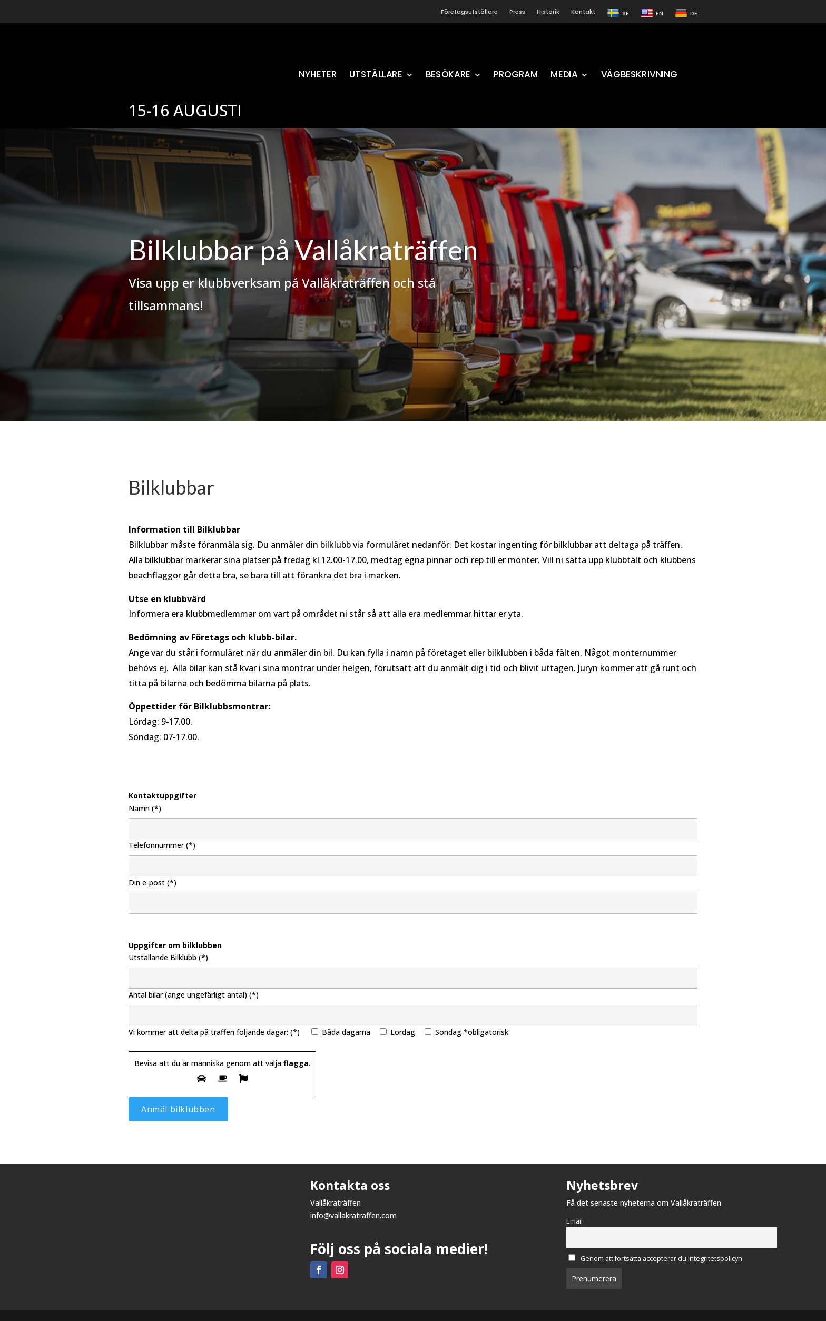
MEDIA (563, 76)
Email (574, 1221)
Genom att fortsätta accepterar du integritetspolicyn (655, 1258)
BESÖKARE (448, 76)
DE (686, 13)
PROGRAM (516, 76)
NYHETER (318, 76)
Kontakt (583, 12)
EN (652, 13)
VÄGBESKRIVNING (639, 76)
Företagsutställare (469, 12)
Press (517, 12)
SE (618, 13)
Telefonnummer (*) (413, 855)
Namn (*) (413, 818)
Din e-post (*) (413, 893)
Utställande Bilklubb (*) (413, 967)
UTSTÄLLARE (375, 76)
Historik (548, 12)
